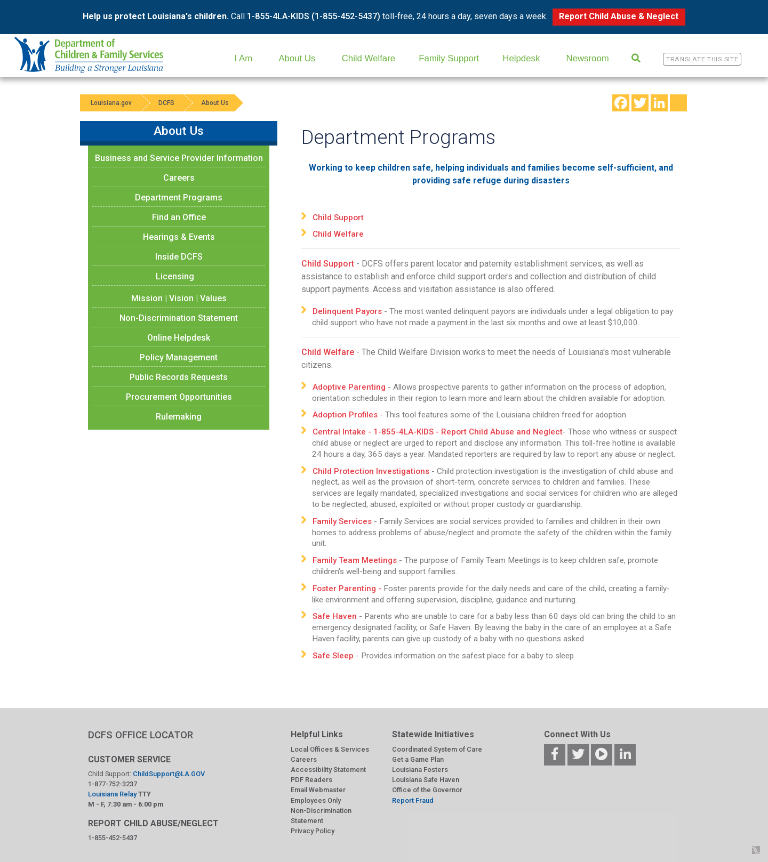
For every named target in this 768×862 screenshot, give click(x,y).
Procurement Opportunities (179, 397)
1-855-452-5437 (112, 838)
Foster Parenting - (348, 588)
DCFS (166, 103)
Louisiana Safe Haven (425, 780)
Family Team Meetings (355, 560)
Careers (179, 178)
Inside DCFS (179, 257)
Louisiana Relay (113, 794)
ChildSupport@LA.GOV (169, 774)
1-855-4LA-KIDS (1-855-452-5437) (313, 16)
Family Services (342, 521)
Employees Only (316, 800)
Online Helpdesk (178, 338)
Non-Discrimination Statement (178, 318)
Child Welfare (368, 58)
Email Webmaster (318, 790)
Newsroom (587, 58)
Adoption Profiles (345, 415)
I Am (244, 58)
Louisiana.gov (111, 103)
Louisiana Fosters (420, 770)
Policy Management (179, 357)
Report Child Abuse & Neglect (618, 16)
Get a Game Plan (418, 759)
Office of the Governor (427, 790)
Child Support (339, 217)
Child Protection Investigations (371, 471)
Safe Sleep (333, 655)
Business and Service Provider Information (179, 158)
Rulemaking (179, 417)
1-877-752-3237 (112, 784)
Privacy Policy (312, 831)
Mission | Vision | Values (179, 298)
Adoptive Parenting (349, 387)
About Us (296, 58)
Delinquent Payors (347, 311)
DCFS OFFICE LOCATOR (140, 734)
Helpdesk (521, 58)
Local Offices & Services (330, 749)
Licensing (175, 276)
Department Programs (178, 197)
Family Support (449, 58)
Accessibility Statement (328, 770)
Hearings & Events (179, 237)
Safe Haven (335, 616)
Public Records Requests (179, 377)
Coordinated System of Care (437, 749)
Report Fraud (413, 800)
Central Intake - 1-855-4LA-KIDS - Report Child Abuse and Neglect (438, 432)
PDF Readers (311, 780)
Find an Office (179, 217)
